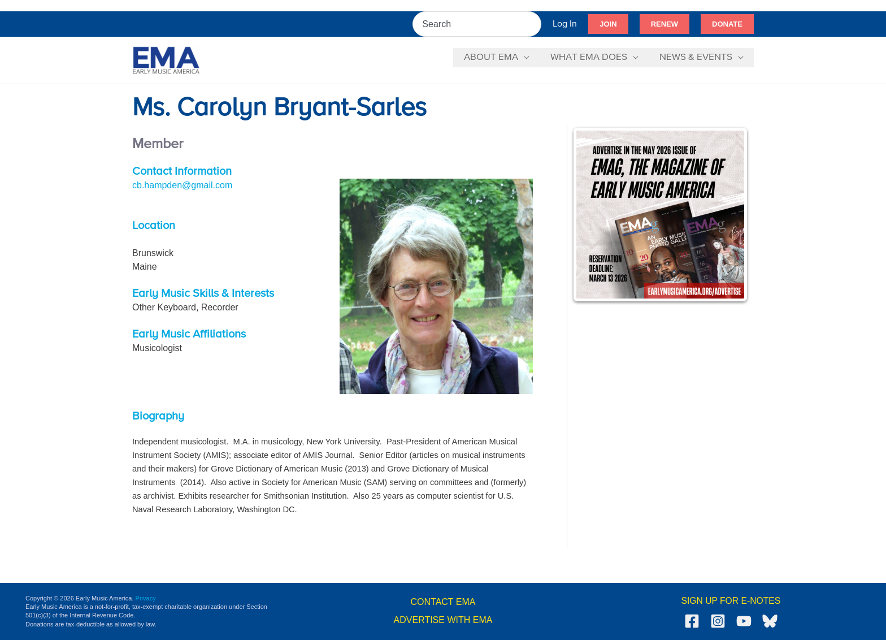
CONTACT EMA (443, 602)
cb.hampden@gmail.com (182, 185)
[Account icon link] (565, 24)
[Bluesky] (770, 621)
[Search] (533, 24)
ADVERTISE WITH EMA (443, 620)
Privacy (146, 598)
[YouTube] (744, 621)
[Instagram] (718, 621)
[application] (527, 57)
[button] (608, 24)
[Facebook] (692, 621)
